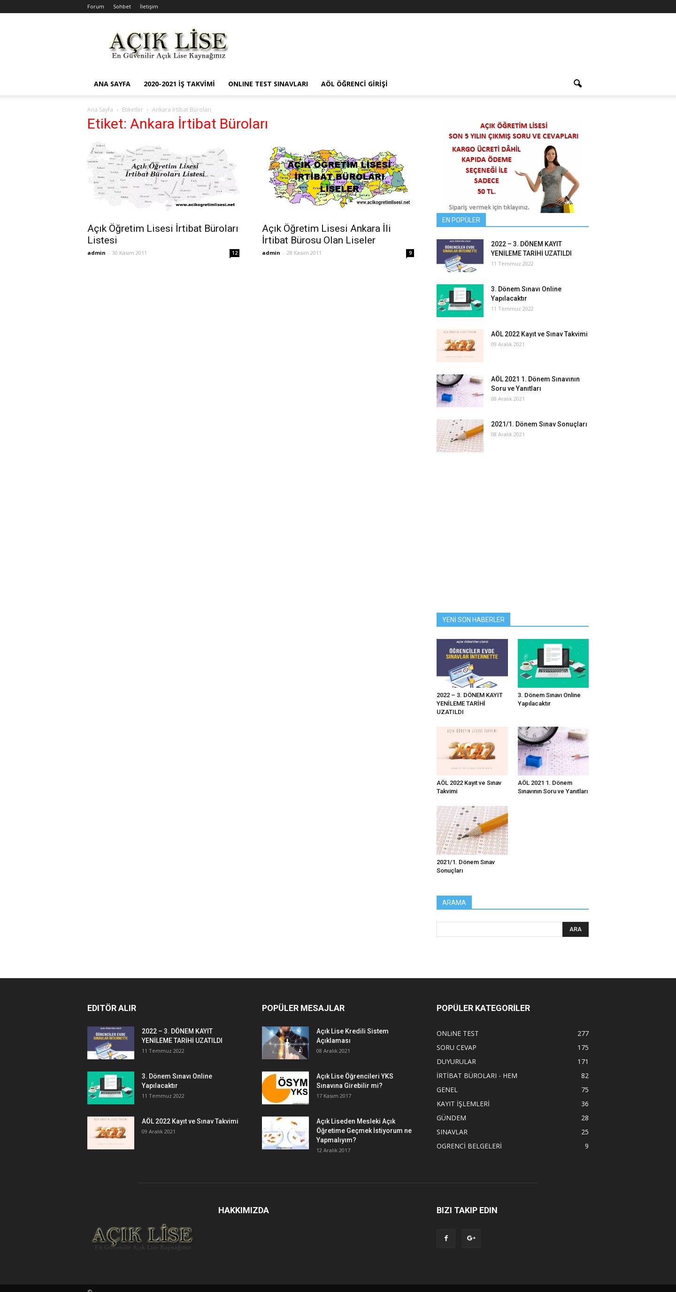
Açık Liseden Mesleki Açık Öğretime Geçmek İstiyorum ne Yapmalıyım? (364, 1130)
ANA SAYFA (112, 83)
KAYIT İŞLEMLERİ (463, 1103)
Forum (95, 6)
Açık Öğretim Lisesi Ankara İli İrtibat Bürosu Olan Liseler (326, 234)
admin (96, 252)
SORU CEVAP (456, 1047)
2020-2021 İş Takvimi (179, 83)
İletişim (149, 6)
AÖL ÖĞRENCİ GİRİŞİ (354, 83)
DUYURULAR (456, 1061)
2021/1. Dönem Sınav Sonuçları (539, 424)
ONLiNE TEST (458, 1033)
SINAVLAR (452, 1131)
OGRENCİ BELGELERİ (469, 1145)
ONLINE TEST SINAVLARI (268, 83)
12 (235, 253)
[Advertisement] (418, 47)
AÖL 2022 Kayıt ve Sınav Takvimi (539, 334)
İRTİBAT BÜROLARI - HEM (477, 1075)
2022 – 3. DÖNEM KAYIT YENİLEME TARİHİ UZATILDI (470, 703)
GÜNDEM (451, 1117)
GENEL (447, 1089)
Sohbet (122, 6)
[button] (577, 84)
